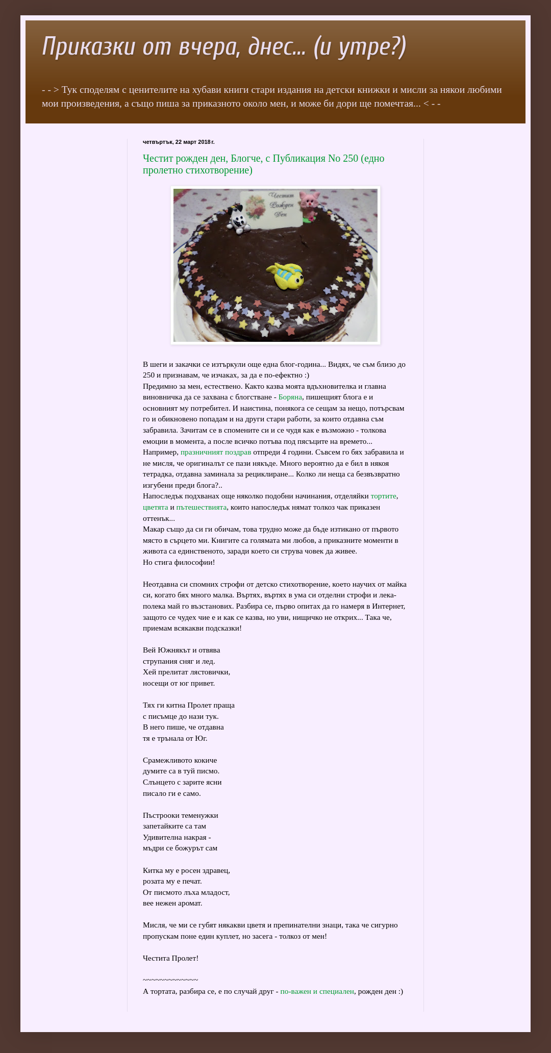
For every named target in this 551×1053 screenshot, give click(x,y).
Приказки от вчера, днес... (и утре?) (223, 46)
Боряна (290, 396)
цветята (155, 507)
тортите (383, 495)
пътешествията (202, 507)
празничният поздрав (216, 451)
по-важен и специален (317, 991)
